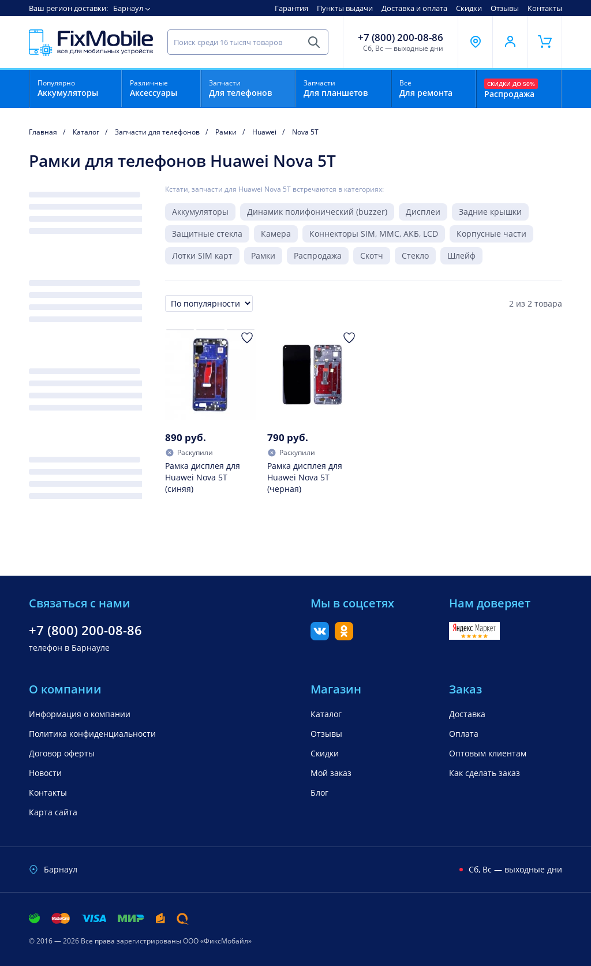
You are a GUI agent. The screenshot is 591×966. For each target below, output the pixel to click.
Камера (276, 233)
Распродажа (318, 255)
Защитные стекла (207, 233)
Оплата (463, 733)
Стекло (415, 255)
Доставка (467, 713)
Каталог (326, 713)
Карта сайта (53, 812)
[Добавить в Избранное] (247, 337)
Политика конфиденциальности (92, 733)
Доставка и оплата (414, 8)
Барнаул (128, 8)
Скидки (469, 8)
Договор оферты (62, 753)
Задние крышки (490, 211)
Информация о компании (79, 713)
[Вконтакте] (320, 637)
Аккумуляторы (200, 211)
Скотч (371, 255)
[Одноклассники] (344, 637)
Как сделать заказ (484, 772)
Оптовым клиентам (487, 753)
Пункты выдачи (345, 8)
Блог (319, 792)
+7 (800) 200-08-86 (400, 37)
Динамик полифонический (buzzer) (317, 211)
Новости (45, 772)
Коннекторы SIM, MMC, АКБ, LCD (373, 233)
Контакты (545, 8)
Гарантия (291, 8)
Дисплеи (423, 211)
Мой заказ (331, 772)
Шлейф (461, 255)
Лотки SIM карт (202, 255)
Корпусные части (491, 233)
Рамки (263, 255)
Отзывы (505, 8)
